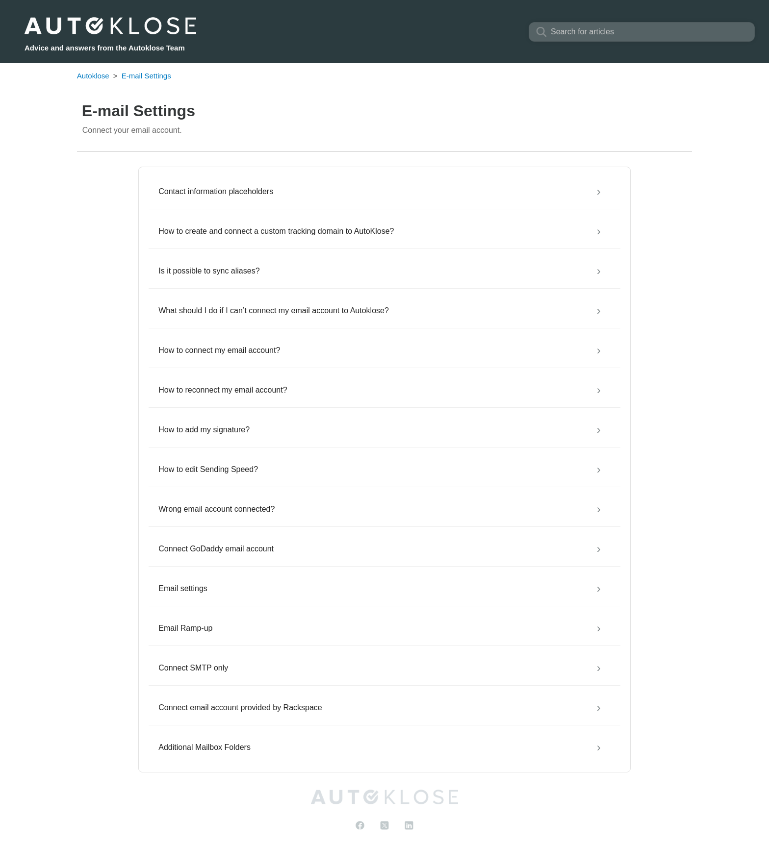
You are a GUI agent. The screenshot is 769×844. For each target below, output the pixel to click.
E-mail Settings (146, 76)
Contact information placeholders (215, 191)
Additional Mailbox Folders (204, 747)
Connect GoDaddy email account (216, 549)
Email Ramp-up (185, 628)
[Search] (642, 32)
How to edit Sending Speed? (208, 469)
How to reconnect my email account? (222, 390)
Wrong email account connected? (216, 509)
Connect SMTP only (193, 668)
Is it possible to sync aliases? (208, 271)
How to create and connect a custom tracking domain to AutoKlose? (276, 231)
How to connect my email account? (219, 350)
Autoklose (93, 76)
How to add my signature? (204, 429)
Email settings (182, 588)
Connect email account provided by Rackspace (240, 707)
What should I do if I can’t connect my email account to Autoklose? (273, 310)
